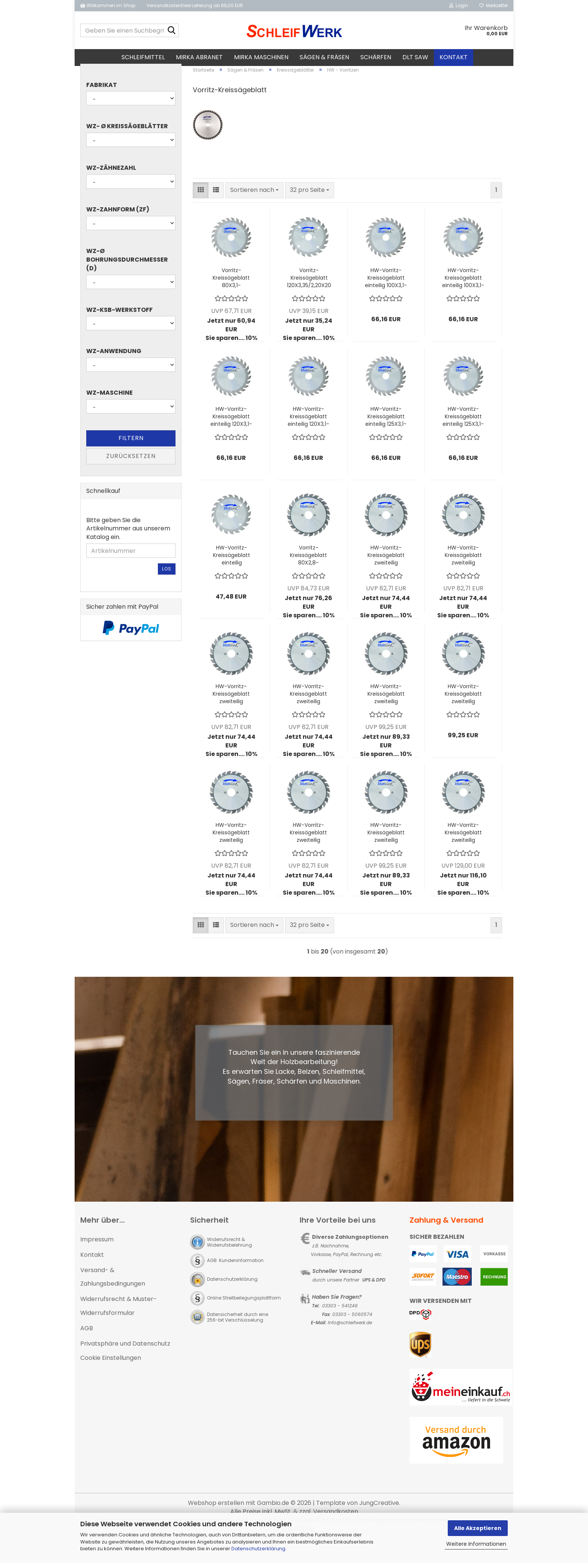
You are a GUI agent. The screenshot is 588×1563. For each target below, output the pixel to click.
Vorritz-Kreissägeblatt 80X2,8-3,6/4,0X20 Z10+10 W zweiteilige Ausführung (308, 576)
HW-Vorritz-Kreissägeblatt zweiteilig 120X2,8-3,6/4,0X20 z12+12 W (231, 715)
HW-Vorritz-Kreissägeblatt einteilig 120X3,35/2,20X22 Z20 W (232, 576)
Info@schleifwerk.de (350, 1343)
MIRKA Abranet (199, 57)
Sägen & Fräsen (324, 57)
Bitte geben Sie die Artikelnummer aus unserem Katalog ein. (128, 549)
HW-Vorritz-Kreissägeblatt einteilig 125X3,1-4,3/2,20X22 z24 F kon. (463, 437)
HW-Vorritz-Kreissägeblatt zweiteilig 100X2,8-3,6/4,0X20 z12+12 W (386, 576)
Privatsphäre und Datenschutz (125, 1364)
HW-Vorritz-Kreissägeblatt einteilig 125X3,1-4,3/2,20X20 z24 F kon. (386, 437)
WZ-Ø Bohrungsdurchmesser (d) (127, 280)
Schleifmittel (143, 57)
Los (166, 590)
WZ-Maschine (109, 414)
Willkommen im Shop (107, 5)
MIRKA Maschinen (261, 57)
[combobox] (254, 211)
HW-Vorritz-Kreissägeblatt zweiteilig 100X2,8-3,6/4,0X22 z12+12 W (463, 576)
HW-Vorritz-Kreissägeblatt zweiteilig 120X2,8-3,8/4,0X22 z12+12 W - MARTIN (386, 715)
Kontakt (454, 57)
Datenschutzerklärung (258, 1548)
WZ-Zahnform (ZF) (117, 230)
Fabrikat (101, 106)
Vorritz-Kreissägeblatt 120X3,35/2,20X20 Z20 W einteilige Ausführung (309, 298)
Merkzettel (493, 5)
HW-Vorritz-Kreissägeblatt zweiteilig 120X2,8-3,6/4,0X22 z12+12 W (308, 715)
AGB (86, 1348)
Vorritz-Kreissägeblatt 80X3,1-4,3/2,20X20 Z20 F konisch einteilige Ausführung (231, 298)
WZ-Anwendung (113, 372)
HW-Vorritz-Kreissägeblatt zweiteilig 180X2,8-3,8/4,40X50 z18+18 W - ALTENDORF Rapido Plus (463, 853)
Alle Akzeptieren (477, 1528)
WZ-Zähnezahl (111, 189)
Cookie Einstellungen (110, 1378)
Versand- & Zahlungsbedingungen (112, 1297)
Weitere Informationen (476, 1544)
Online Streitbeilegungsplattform (244, 1318)
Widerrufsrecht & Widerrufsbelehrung (229, 1263)
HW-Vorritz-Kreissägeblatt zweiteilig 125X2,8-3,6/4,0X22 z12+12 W (308, 853)
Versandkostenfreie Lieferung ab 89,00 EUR (195, 5)
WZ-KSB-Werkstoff (119, 330)
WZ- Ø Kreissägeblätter (127, 147)
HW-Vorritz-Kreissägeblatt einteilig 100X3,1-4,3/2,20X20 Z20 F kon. (386, 298)
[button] (200, 211)
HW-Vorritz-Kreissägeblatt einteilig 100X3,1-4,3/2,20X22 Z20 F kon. (463, 298)
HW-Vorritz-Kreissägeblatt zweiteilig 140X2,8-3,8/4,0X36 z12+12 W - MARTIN (386, 853)
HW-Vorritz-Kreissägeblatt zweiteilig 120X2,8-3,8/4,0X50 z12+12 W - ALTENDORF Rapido (463, 715)
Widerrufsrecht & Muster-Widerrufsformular (118, 1327)
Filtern (131, 458)
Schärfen (375, 57)
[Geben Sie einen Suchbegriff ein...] (172, 30)
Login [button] (458, 5)
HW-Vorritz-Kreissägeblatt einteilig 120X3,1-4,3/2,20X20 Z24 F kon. (231, 437)
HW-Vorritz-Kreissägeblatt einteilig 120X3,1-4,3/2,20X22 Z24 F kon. (308, 437)
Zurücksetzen (131, 476)
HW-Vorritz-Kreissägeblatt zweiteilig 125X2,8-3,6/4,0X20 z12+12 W (231, 853)
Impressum (97, 1260)
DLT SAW (415, 57)
